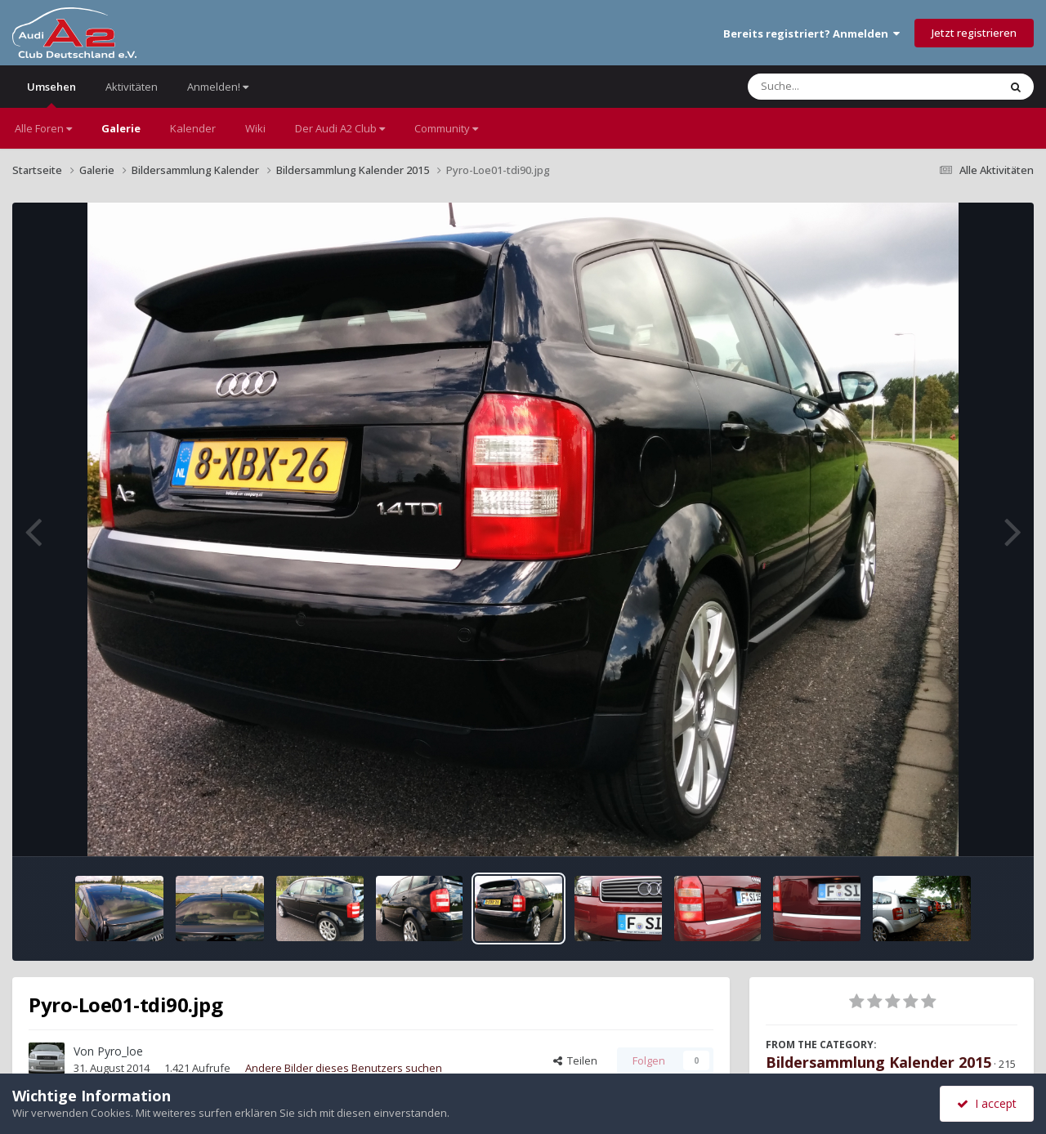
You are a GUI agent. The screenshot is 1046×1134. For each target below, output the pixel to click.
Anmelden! (217, 86)
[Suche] (840, 87)
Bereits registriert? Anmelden (811, 33)
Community (446, 128)
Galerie (121, 128)
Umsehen (51, 93)
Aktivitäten (131, 86)
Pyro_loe (120, 1051)
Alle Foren (43, 128)
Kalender (193, 128)
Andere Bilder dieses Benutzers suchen (343, 1067)
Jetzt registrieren (974, 32)
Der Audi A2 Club (340, 128)
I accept (987, 1103)
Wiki (255, 128)
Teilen (575, 1060)
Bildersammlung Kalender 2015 (878, 1062)
